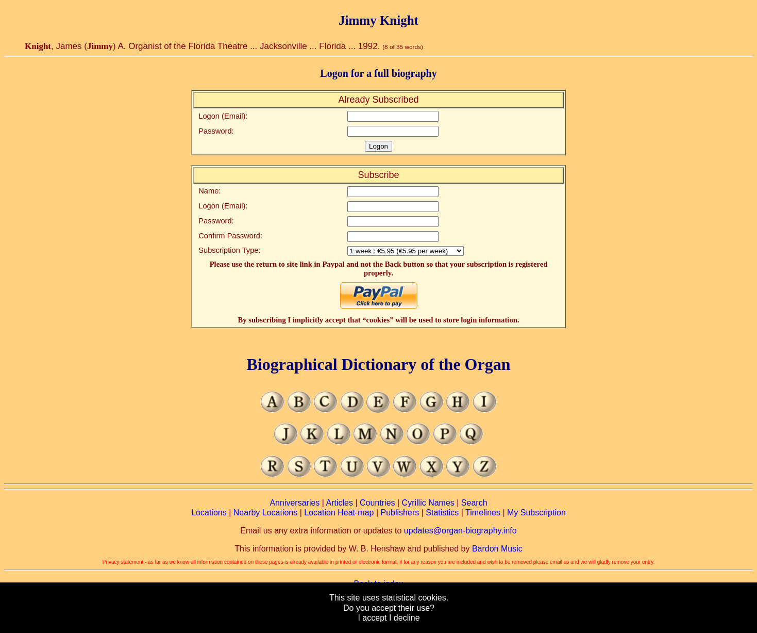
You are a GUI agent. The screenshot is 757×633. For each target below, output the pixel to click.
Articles (339, 502)
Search (474, 502)
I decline (404, 617)
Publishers (400, 512)
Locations (209, 512)
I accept (372, 617)
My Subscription (536, 512)
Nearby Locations (265, 512)
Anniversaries (294, 502)
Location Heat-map (339, 512)
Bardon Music (497, 548)
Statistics (442, 512)
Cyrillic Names (428, 502)
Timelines (482, 512)
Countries (377, 502)
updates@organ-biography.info (460, 530)
